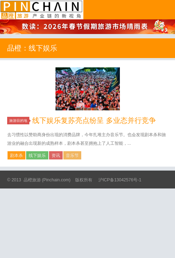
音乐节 (72, 155)
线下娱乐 (37, 155)
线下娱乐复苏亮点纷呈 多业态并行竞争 (94, 120)
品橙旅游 (41, 9)
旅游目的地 (19, 121)
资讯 (56, 155)
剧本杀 (16, 155)
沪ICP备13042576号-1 (119, 179)
